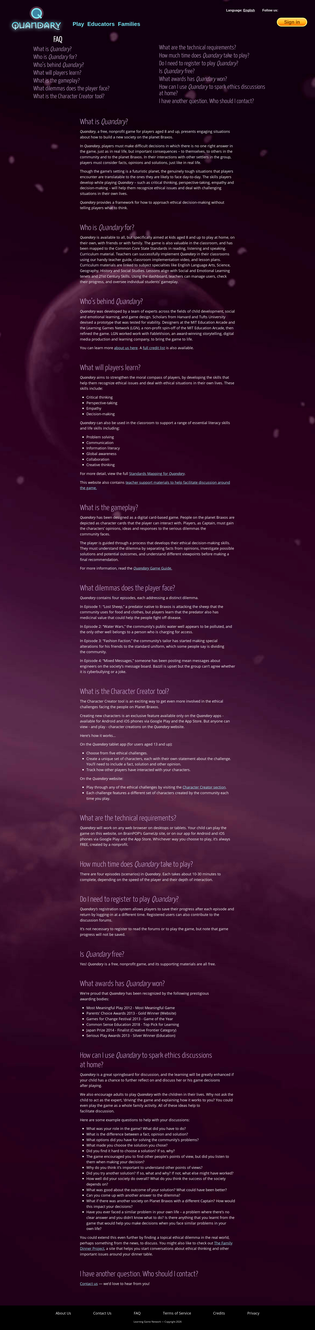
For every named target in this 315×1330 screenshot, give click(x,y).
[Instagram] (304, 10)
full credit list (154, 347)
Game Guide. (152, 568)
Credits (219, 1313)
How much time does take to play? (204, 56)
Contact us (89, 1283)
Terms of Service (177, 1313)
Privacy (253, 1313)
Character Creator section (204, 787)
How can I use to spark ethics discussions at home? (212, 90)
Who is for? (55, 57)
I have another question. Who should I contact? (206, 101)
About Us (63, 1313)
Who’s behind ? (58, 65)
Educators (101, 24)
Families (129, 24)
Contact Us (102, 1313)
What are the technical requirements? (197, 48)
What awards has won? (193, 79)
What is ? (52, 49)
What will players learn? (57, 73)
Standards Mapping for (157, 473)
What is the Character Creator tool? (68, 96)
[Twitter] (294, 10)
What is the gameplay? (56, 81)
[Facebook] (284, 10)
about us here (126, 347)
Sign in (292, 22)
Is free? (176, 71)
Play (78, 24)
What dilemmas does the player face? (71, 89)
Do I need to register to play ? (198, 63)
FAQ (137, 1313)
